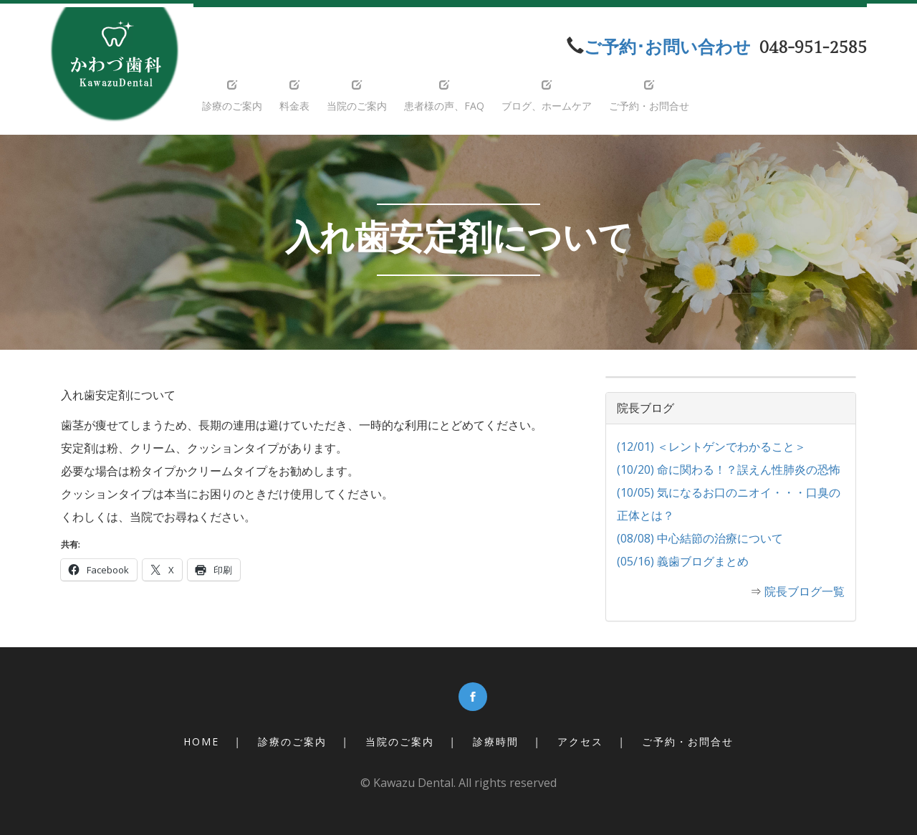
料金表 (294, 96)
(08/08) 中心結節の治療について (700, 538)
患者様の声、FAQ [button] (444, 96)
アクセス (580, 741)
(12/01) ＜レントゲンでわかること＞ (711, 446)
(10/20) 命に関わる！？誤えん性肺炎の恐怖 (728, 469)
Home (201, 741)
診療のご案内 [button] (232, 96)
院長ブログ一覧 (804, 591)
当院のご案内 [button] (357, 96)
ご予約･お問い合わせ (667, 48)
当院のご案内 (399, 741)
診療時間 (496, 741)
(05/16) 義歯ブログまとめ (683, 561)
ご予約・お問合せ (688, 741)
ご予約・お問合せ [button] (649, 96)
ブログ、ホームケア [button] (546, 96)
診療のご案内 (292, 741)
